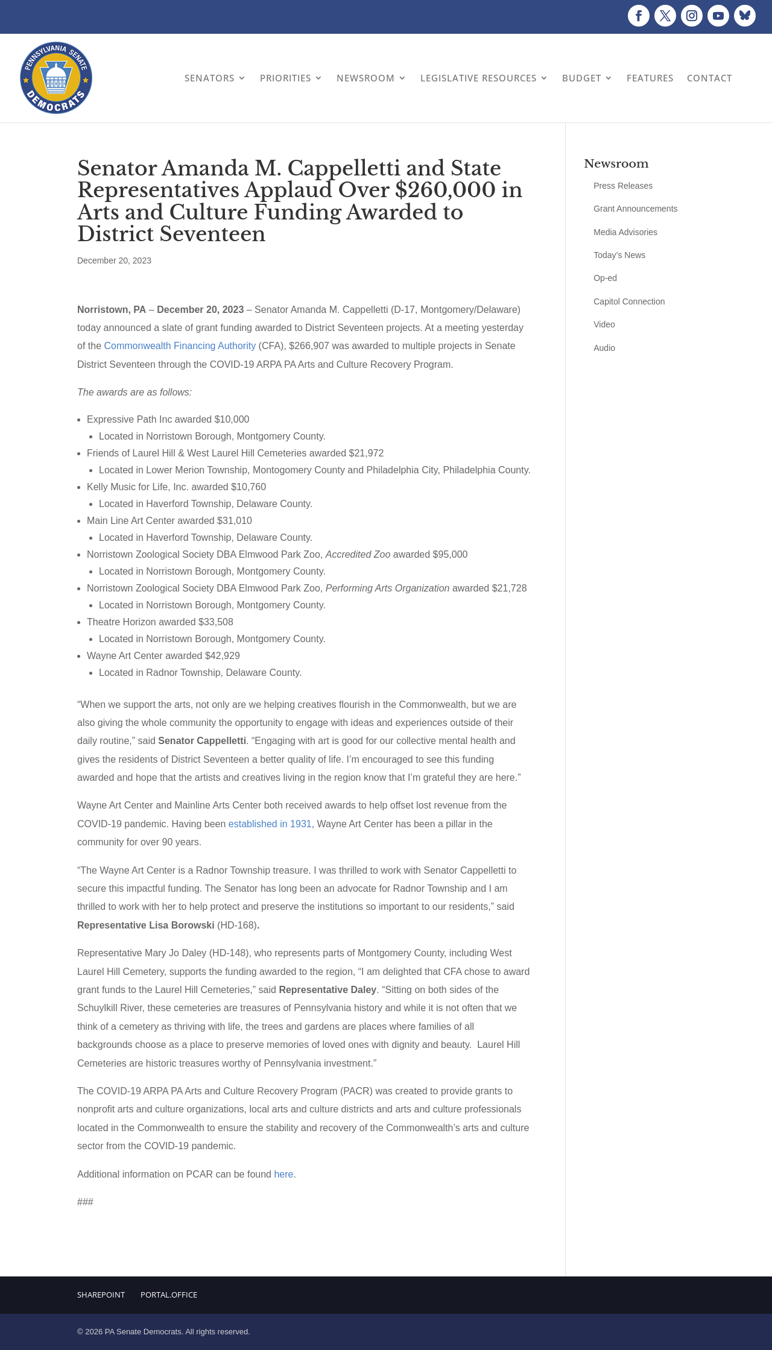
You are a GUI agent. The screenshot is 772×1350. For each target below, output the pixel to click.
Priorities (285, 78)
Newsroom (366, 78)
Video (604, 324)
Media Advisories (625, 232)
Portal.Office (169, 1294)
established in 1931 (270, 824)
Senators (210, 78)
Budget (581, 78)
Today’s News (619, 255)
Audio (604, 348)
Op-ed (605, 278)
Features (650, 78)
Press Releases (623, 186)
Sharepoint (101, 1294)
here (283, 1174)
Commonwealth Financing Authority (180, 346)
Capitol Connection (629, 301)
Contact (709, 78)
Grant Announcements (635, 208)
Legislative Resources (478, 78)
